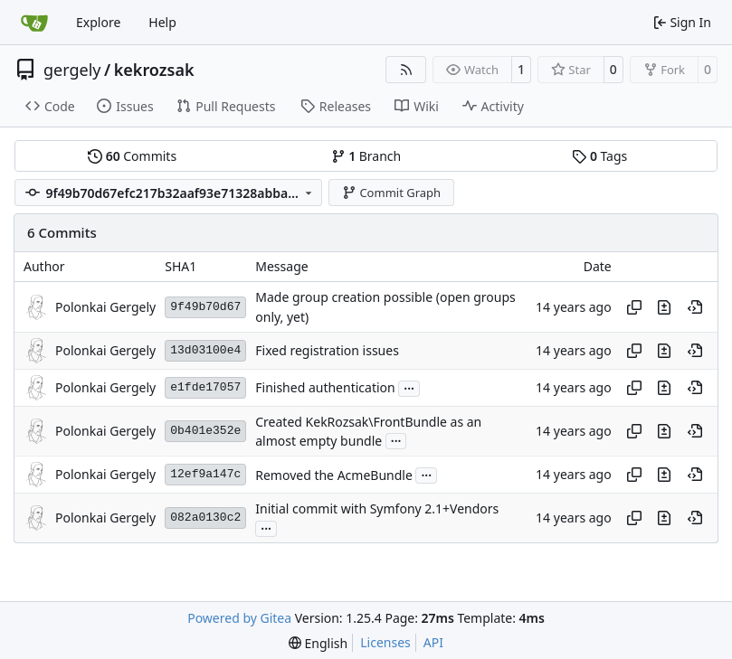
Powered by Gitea (239, 617)
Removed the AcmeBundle (334, 475)
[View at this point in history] (694, 307)
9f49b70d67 (205, 307)
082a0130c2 (205, 517)
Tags (599, 156)
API (433, 642)
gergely (72, 70)
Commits (132, 156)
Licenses (385, 642)
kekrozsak (154, 70)
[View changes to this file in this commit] (664, 307)
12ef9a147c (205, 474)
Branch (366, 156)
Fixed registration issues (327, 351)
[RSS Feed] (406, 69)
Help (162, 22)
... (409, 387)
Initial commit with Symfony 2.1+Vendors (377, 509)
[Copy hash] (634, 307)
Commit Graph (391, 192)
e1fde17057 (205, 387)
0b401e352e (205, 431)
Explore (98, 22)
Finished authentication (325, 388)
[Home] (34, 22)
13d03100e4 (205, 350)
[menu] (318, 643)
